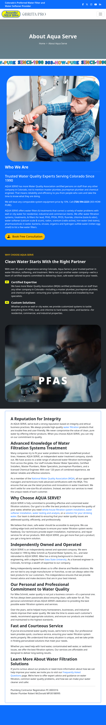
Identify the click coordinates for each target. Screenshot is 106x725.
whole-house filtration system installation (63, 509)
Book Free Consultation (25, 236)
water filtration (71, 427)
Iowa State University (56, 559)
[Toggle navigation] (100, 14)
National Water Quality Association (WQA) (53, 478)
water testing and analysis (46, 513)
